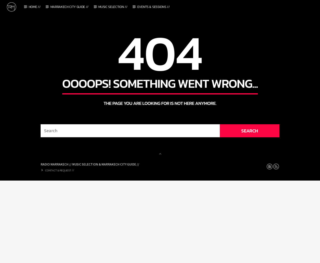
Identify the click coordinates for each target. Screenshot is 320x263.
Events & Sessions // (153, 6)
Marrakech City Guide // (69, 6)
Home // (35, 6)
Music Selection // (112, 6)
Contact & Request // (59, 253)
